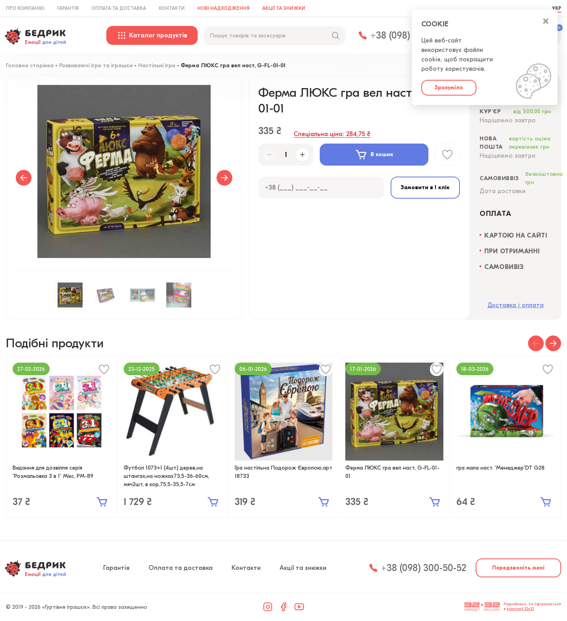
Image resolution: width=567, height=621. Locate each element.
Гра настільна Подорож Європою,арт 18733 (283, 471)
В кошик (374, 154)
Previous (24, 178)
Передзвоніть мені (518, 567)
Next (224, 178)
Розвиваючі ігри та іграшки (96, 66)
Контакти (172, 8)
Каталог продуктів (152, 35)
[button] (536, 343)
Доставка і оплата (515, 305)
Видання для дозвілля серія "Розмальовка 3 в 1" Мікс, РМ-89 (53, 471)
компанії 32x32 (520, 608)
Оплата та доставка (118, 8)
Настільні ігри (156, 66)
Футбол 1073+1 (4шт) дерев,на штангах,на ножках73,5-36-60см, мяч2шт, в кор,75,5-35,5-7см (166, 476)
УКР (556, 8)
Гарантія (68, 8)
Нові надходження (223, 8)
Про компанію (25, 8)
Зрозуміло (449, 87)
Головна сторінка (30, 66)
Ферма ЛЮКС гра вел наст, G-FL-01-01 (392, 471)
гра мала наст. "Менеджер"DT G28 (500, 467)
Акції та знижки (283, 8)
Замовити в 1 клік (425, 187)
